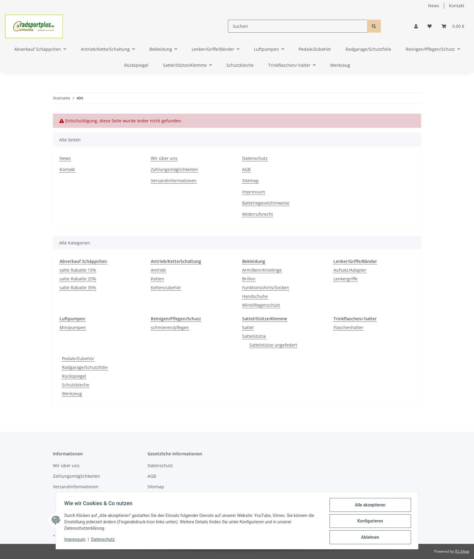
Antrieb (158, 270)
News (433, 5)
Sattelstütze (254, 336)
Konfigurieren (368, 521)
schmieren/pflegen (170, 327)
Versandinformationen (173, 180)
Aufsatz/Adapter (349, 270)
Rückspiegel (74, 376)
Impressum (253, 192)
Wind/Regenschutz (261, 305)
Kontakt (456, 5)
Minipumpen (73, 327)
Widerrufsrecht (257, 214)
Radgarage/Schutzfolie (85, 367)
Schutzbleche (75, 385)
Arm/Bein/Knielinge (262, 270)
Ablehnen (369, 537)
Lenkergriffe (345, 279)
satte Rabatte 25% (78, 279)
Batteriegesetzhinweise (265, 203)
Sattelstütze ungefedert (273, 345)
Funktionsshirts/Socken (265, 287)
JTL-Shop (462, 551)
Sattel (248, 327)
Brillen (248, 279)
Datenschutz (255, 158)
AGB (246, 169)
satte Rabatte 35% (78, 287)
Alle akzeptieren (368, 506)
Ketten (157, 279)
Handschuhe (255, 296)
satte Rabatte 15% (78, 270)
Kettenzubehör (166, 287)
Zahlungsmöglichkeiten (174, 169)
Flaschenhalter (348, 327)
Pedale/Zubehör (78, 358)
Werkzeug (72, 393)
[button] (416, 26)
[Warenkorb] (453, 26)
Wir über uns (164, 158)
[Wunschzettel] (430, 26)
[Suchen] (297, 26)
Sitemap (250, 180)
